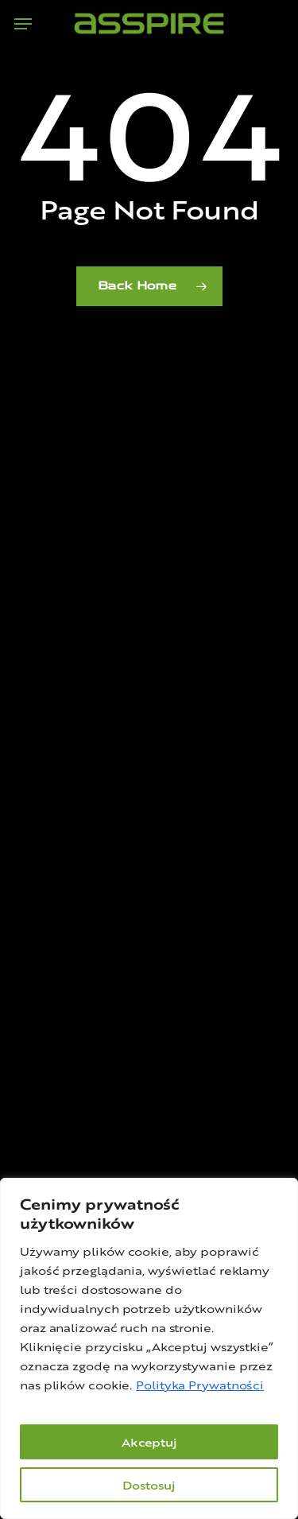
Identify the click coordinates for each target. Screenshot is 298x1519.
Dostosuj (149, 1485)
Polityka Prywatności (200, 1385)
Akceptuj (149, 1442)
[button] (23, 24)
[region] (149, 1348)
